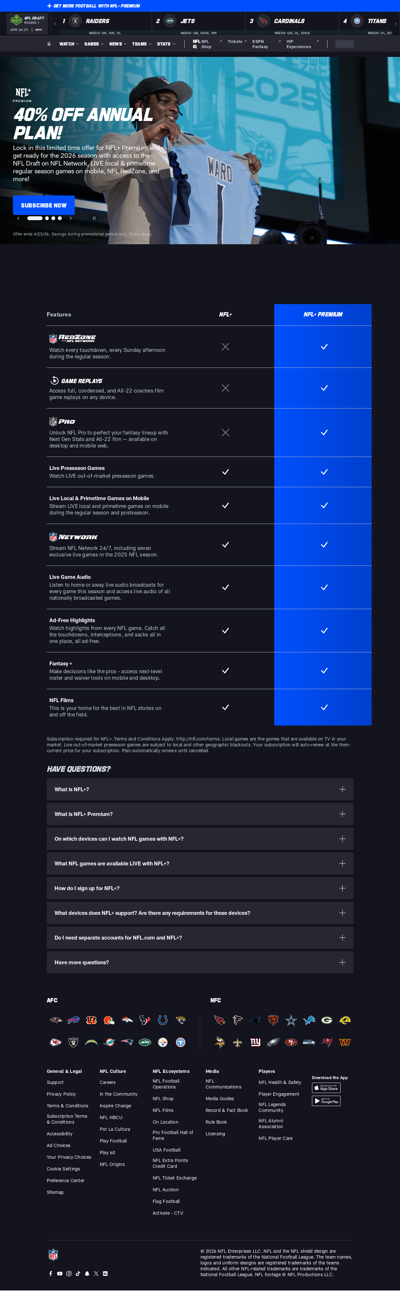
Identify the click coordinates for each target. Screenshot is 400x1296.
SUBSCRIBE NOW (44, 205)
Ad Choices (59, 1151)
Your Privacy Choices (69, 1162)
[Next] (396, 24)
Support (55, 1087)
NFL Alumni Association (271, 1129)
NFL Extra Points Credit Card (170, 1168)
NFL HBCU (111, 1123)
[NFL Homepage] (49, 44)
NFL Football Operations (166, 1089)
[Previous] (54, 24)
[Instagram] (69, 1279)
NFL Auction (166, 1195)
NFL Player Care (275, 1143)
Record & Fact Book (227, 1115)
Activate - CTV (168, 1218)
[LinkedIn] (105, 1279)
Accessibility (60, 1139)
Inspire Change (115, 1111)
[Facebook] (51, 1279)
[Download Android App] (326, 1106)
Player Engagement (279, 1099)
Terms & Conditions (68, 1111)
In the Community (118, 1099)
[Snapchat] (87, 1279)
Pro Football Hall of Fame (173, 1140)
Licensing (216, 1139)
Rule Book (216, 1127)
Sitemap (55, 1197)
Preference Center (66, 1186)
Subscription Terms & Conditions (67, 1124)
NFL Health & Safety (280, 1087)
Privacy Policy (61, 1099)
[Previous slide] (18, 218)
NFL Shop (163, 1104)
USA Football (166, 1155)
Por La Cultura (115, 1134)
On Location (165, 1127)
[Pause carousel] (95, 218)
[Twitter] (96, 1279)
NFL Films (163, 1115)
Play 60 (107, 1158)
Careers (108, 1087)
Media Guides (220, 1104)
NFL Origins (112, 1169)
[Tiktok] (78, 1279)
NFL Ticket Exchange (175, 1183)
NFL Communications (223, 1089)
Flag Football (166, 1206)
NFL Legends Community (272, 1112)
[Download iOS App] (326, 1093)
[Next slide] (71, 218)
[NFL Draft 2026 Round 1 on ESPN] (27, 23)
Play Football (113, 1146)
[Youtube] (60, 1279)
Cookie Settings (63, 1174)
